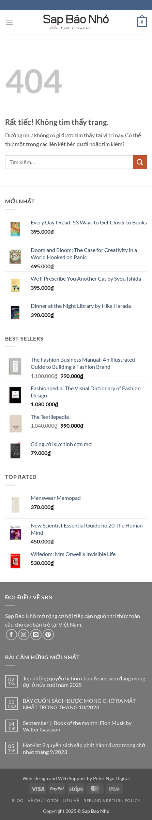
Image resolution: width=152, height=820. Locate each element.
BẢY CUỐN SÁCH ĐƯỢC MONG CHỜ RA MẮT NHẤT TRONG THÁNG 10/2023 (79, 703)
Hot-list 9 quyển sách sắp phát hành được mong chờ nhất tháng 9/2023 (84, 748)
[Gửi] (140, 162)
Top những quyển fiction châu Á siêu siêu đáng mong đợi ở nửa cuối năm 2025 (84, 681)
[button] (9, 22)
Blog (18, 800)
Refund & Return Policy (111, 800)
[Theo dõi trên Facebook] (11, 634)
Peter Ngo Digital (111, 778)
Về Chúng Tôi (43, 800)
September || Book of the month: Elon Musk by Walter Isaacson (77, 726)
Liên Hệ (71, 800)
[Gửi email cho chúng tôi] (36, 634)
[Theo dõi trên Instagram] (23, 634)
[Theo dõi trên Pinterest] (48, 634)
